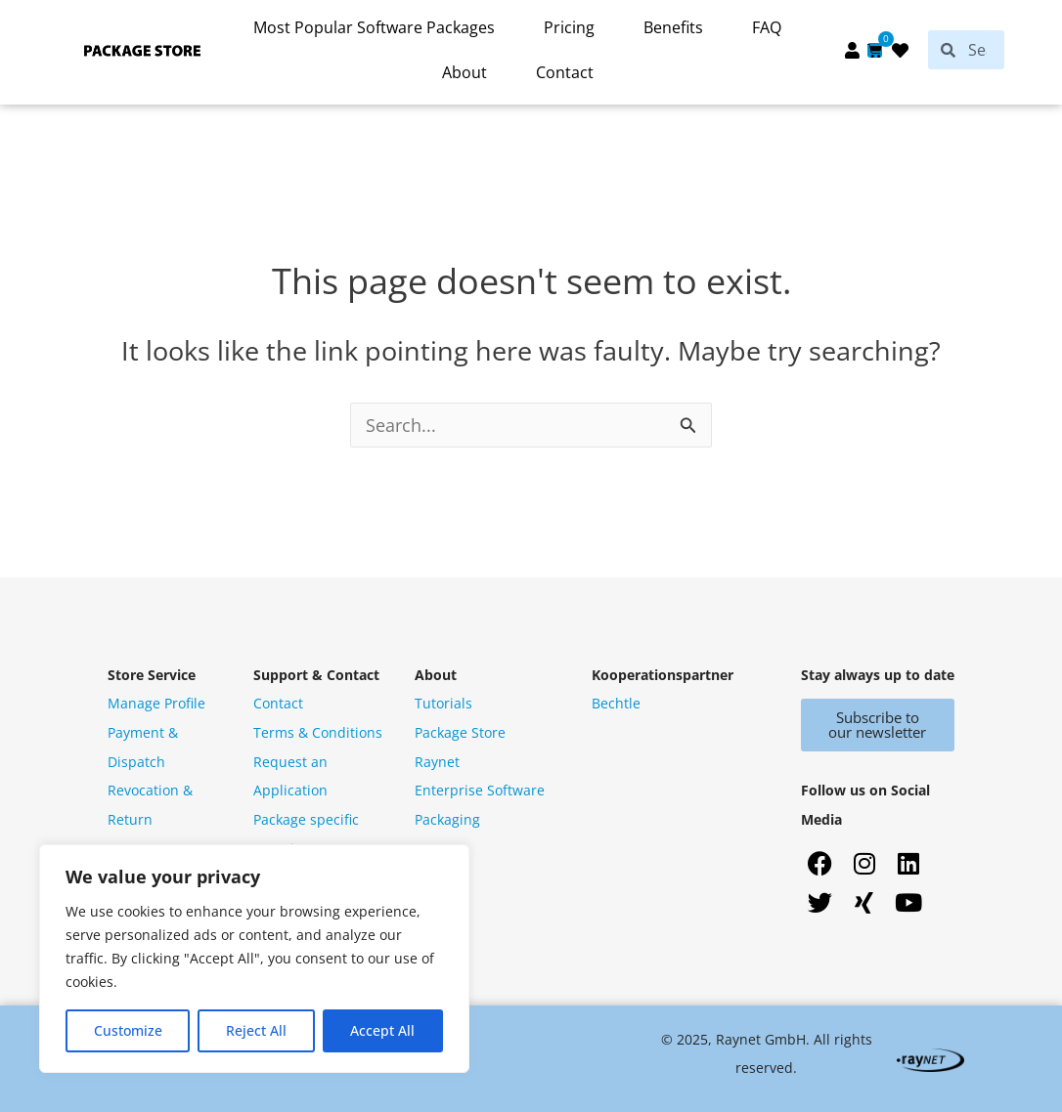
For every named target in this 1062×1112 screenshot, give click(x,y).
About (464, 72)
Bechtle (616, 703)
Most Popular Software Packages (374, 27)
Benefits (673, 27)
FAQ (766, 27)
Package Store (460, 732)
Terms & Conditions (317, 732)
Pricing (569, 27)
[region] (254, 958)
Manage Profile (156, 703)
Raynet (437, 761)
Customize (128, 1030)
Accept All (382, 1030)
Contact (565, 72)
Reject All (256, 1030)
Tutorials (443, 703)
